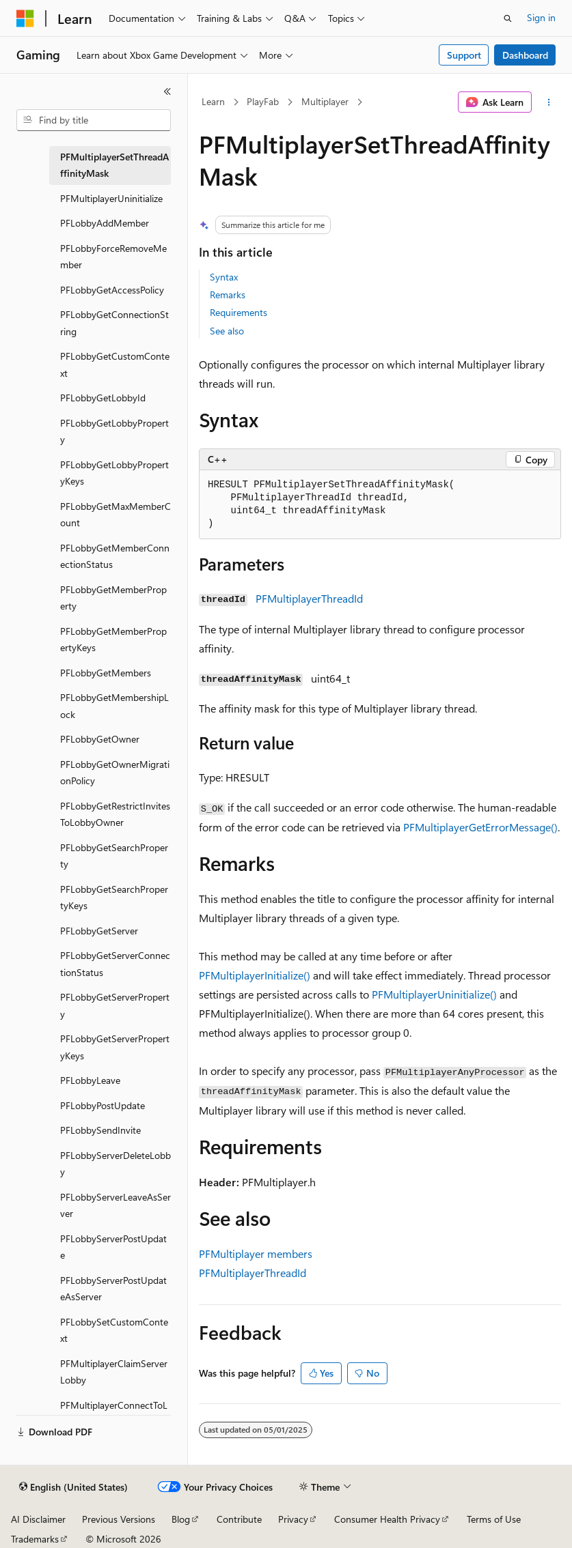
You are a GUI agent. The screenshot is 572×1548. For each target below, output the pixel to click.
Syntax (224, 276)
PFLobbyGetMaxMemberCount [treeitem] (115, 515)
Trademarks (35, 1538)
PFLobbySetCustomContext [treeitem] (114, 1330)
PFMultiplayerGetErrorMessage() (480, 827)
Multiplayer (325, 101)
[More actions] (549, 102)
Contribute (239, 1519)
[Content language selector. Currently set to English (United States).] (73, 1487)
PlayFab (263, 101)
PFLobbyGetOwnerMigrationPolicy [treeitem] (114, 773)
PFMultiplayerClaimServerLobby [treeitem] (113, 1372)
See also (227, 330)
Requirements (238, 312)
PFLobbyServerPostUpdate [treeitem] (113, 1247)
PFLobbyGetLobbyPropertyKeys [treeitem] (114, 473)
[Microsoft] (25, 18)
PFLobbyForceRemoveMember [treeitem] (113, 257)
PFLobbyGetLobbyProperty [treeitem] (114, 431)
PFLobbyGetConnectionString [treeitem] (114, 323)
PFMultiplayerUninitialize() (434, 994)
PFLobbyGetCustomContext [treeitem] (114, 364)
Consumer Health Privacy (387, 1519)
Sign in (541, 17)
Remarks (227, 294)
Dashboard (525, 54)
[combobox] (93, 120)
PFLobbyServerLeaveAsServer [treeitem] (115, 1205)
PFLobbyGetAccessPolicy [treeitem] (112, 289)
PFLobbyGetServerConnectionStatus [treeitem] (115, 964)
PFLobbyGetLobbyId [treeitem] (103, 397)
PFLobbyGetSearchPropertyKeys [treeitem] (114, 898)
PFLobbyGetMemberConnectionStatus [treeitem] (114, 556)
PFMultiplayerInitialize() (254, 975)
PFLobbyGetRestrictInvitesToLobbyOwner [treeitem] (115, 814)
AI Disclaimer (38, 1519)
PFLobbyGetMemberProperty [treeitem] (113, 598)
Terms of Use (494, 1519)
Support (464, 54)
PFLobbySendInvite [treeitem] (100, 1129)
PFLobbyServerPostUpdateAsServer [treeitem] (113, 1289)
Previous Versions (118, 1519)
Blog (181, 1519)
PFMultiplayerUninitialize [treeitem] (111, 198)
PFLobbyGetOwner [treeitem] (99, 738)
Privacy (293, 1519)
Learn (213, 101)
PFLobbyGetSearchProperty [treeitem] (114, 856)
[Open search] (507, 18)
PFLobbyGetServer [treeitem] (99, 930)
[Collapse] (167, 91)
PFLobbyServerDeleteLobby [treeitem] (115, 1164)
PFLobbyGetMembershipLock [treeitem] (114, 706)
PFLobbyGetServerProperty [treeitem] (114, 1005)
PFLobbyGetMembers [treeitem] (105, 672)
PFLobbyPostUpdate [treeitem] (102, 1105)
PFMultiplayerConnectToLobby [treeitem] (113, 1414)
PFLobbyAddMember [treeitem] (104, 222)
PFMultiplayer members (255, 1253)
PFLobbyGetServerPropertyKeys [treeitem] (114, 1047)
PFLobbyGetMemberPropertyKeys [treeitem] (113, 640)
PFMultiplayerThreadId (309, 598)
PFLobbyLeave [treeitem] (90, 1080)
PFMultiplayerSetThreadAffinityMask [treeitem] (114, 165)
